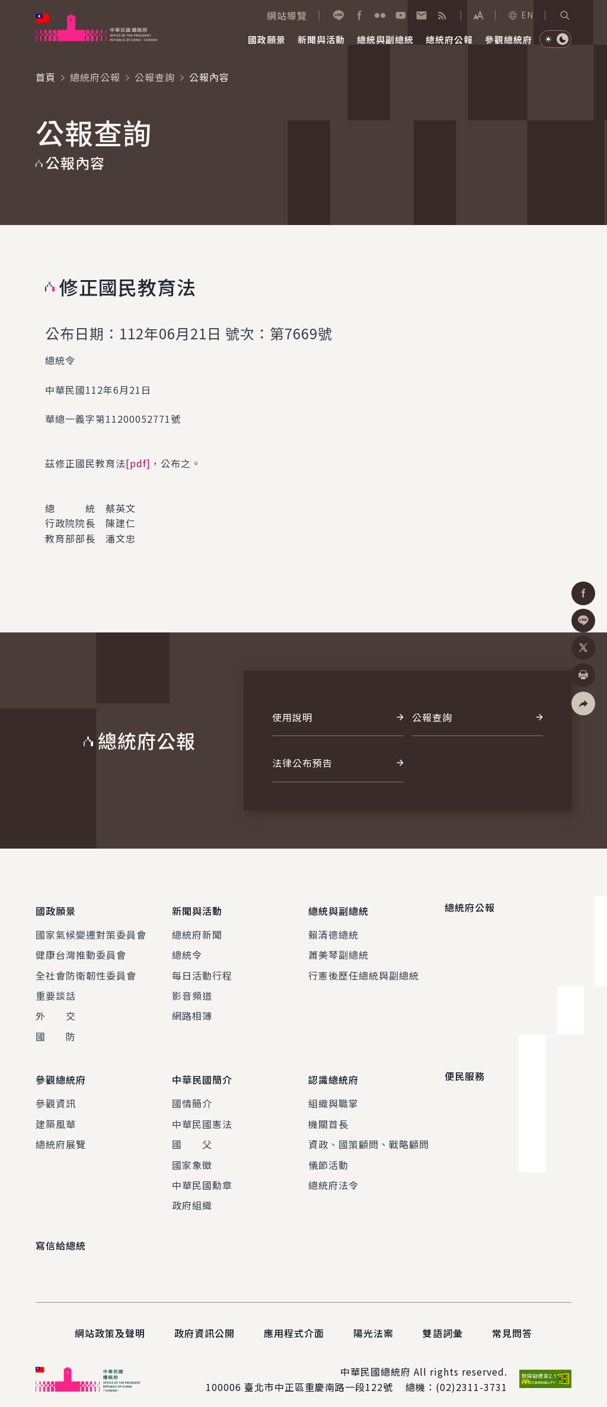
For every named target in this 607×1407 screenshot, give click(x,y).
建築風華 (56, 1112)
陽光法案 (373, 1322)
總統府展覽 (61, 1133)
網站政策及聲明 (110, 1322)
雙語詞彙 (443, 1322)
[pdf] (138, 463)
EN (520, 15)
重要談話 (56, 990)
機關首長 (328, 1112)
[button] (565, 15)
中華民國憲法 (202, 1112)
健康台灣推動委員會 (81, 949)
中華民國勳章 (202, 1174)
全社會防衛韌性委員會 (86, 969)
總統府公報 (95, 77)
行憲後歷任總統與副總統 (363, 969)
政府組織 (192, 1194)
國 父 (192, 1133)
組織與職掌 (333, 1092)
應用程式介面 (294, 1322)
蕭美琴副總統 (338, 949)
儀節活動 (328, 1153)
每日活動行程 (202, 969)
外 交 (56, 1010)
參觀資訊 (56, 1092)
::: (8, 6)
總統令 (187, 949)
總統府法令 (333, 1174)
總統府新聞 (197, 928)
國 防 (56, 1030)
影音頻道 (192, 990)
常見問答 (512, 1322)
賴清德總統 (333, 928)
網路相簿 (192, 1010)
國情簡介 (192, 1092)
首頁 (46, 77)
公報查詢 (155, 77)
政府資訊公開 (204, 1322)
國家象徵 (192, 1153)
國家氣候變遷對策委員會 (91, 928)
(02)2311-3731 (471, 1376)
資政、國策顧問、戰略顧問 (368, 1133)
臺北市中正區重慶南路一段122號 (318, 1376)
